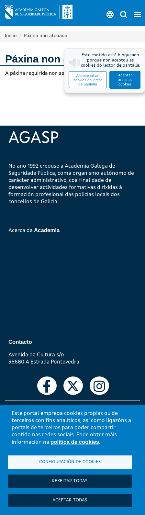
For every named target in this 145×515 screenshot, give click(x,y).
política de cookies (74, 442)
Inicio (11, 36)
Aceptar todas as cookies (124, 79)
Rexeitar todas (69, 481)
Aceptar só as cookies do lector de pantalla (87, 79)
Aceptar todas (69, 500)
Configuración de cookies (70, 462)
